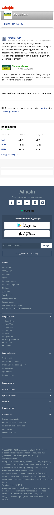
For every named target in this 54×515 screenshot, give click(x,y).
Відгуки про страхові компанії (14, 423)
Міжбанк (5, 288)
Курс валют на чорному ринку (14, 365)
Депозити (6, 292)
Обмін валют (7, 358)
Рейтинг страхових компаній (13, 426)
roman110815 (14, 38)
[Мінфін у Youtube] (42, 202)
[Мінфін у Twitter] (27, 202)
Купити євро (7, 372)
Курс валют (6, 267)
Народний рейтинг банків (12, 305)
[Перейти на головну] (8, 8)
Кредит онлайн (8, 302)
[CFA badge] (8, 443)
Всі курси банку (8, 154)
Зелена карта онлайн (10, 419)
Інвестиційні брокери (10, 285)
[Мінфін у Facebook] (11, 202)
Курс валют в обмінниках (12, 361)
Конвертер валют (9, 298)
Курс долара (7, 271)
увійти (44, 108)
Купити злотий (8, 375)
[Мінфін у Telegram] (19, 202)
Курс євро (6, 274)
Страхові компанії (9, 433)
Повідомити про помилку (27, 253)
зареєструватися (10, 111)
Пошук (46, 245)
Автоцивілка (7, 429)
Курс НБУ (6, 278)
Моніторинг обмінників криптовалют (16, 309)
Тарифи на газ (7, 295)
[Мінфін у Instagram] (35, 202)
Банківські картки (9, 281)
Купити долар (7, 368)
